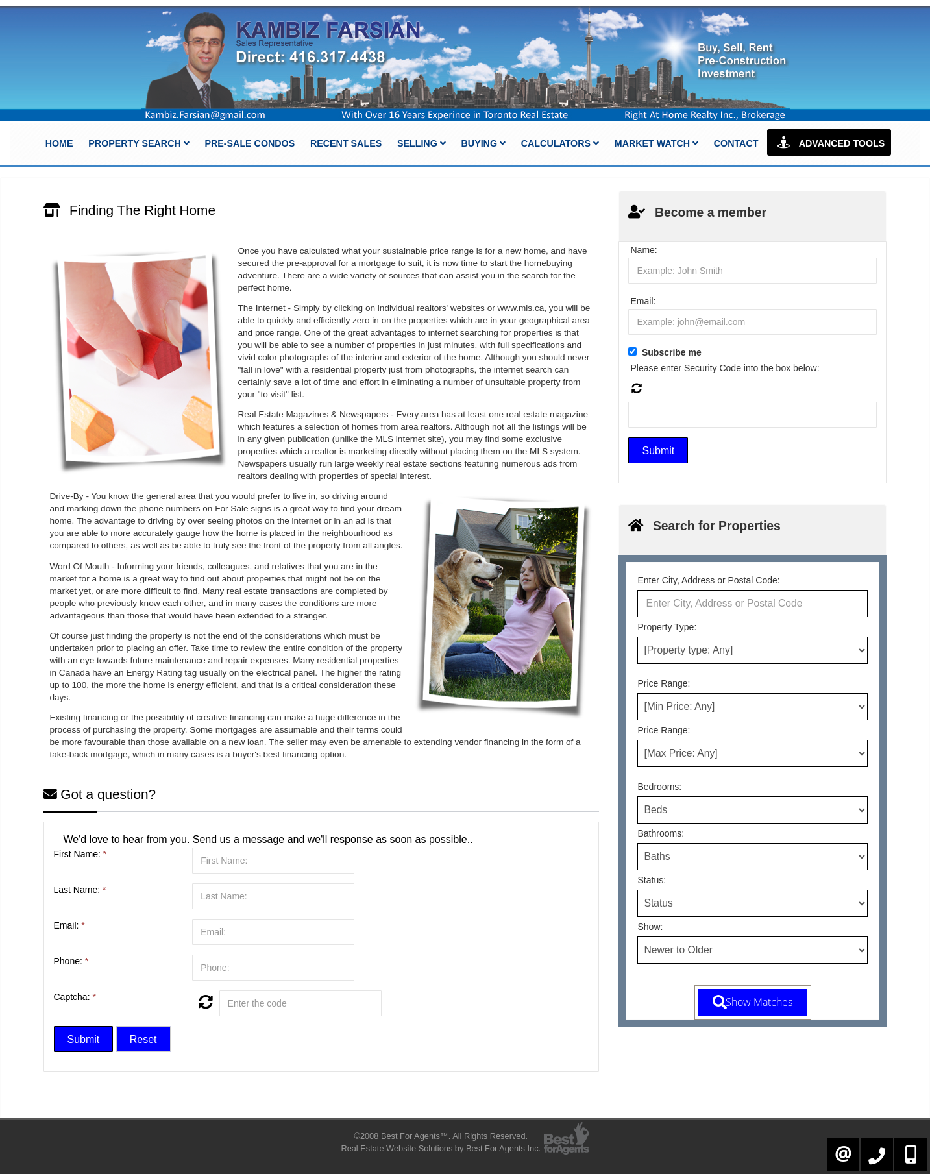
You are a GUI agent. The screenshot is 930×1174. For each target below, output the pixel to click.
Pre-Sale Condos (249, 143)
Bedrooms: (659, 786)
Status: (651, 880)
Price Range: (663, 683)
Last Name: (80, 890)
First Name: (80, 854)
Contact (736, 143)
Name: (643, 250)
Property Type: (666, 627)
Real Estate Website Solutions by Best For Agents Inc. (441, 1148)
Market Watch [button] (656, 143)
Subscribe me (672, 352)
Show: (650, 927)
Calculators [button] (560, 143)
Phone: (71, 961)
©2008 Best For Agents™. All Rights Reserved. (441, 1136)
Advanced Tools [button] (829, 142)
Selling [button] (421, 143)
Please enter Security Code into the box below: (724, 368)
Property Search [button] (138, 143)
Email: (69, 925)
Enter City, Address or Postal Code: (708, 580)
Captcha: (75, 997)
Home (59, 143)
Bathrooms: (660, 833)
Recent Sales (346, 143)
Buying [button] (483, 143)
